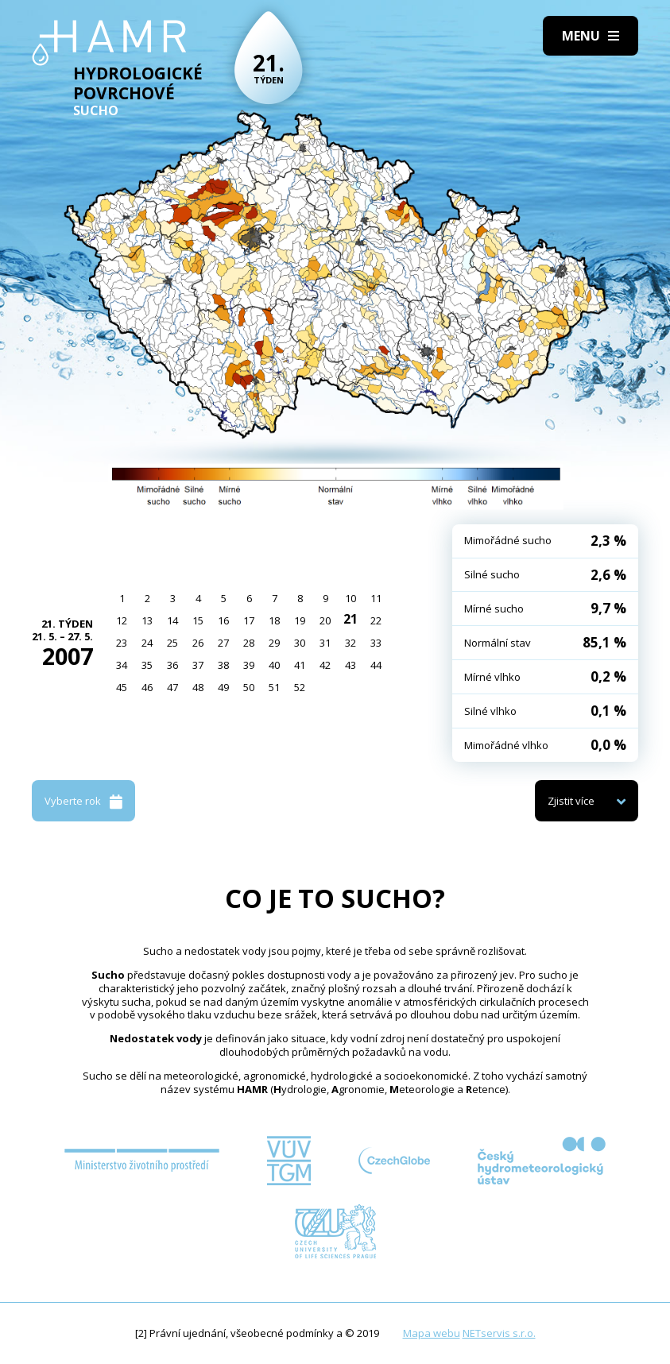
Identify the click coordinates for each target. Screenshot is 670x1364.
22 (375, 620)
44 (375, 665)
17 (248, 620)
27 (223, 643)
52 (299, 687)
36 (172, 665)
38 (223, 665)
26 (197, 643)
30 (299, 643)
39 (248, 665)
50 (248, 687)
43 (350, 665)
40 (274, 665)
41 (299, 665)
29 (274, 643)
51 (274, 687)
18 (274, 620)
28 (248, 643)
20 (325, 620)
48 (197, 687)
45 (121, 687)
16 (223, 620)
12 (121, 620)
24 (147, 643)
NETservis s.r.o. (499, 1333)
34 (121, 665)
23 (121, 643)
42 (325, 665)
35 (147, 665)
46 (147, 687)
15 (197, 620)
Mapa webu (431, 1333)
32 (350, 643)
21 (350, 619)
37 (197, 665)
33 (375, 643)
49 (223, 687)
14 (172, 620)
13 (147, 620)
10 (350, 598)
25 (172, 643)
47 (172, 687)
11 (375, 598)
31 (325, 643)
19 (299, 620)
